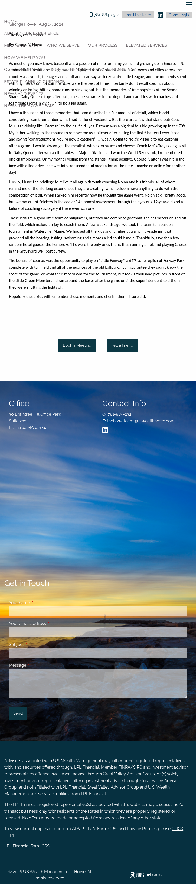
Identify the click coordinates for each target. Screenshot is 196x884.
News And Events (23, 93)
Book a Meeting (77, 345)
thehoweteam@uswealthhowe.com (141, 421)
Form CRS (40, 846)
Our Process (102, 45)
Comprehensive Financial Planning (93, 69)
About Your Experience (31, 33)
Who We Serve (63, 45)
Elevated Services (146, 45)
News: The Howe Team (29, 105)
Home (10, 21)
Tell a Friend (122, 345)
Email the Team (138, 15)
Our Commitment (23, 69)
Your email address (47, 623)
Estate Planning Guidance (34, 81)
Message (37, 665)
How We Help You (24, 57)
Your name (39, 602)
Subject (36, 644)
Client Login (179, 15)
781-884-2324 (107, 14)
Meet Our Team (21, 45)
